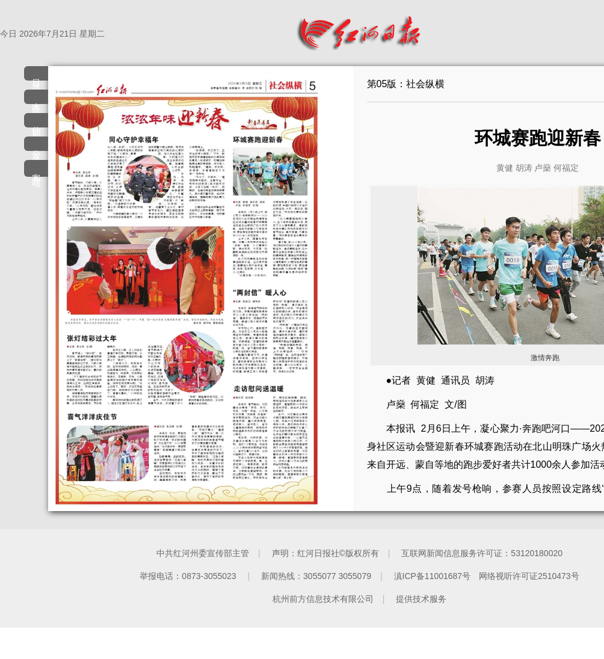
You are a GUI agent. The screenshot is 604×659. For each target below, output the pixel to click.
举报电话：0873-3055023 (189, 576)
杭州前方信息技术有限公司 (323, 599)
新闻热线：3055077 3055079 (316, 576)
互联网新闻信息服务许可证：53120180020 (481, 553)
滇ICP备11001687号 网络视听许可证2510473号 (486, 576)
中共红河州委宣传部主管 (202, 553)
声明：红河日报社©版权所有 (325, 553)
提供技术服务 (421, 599)
